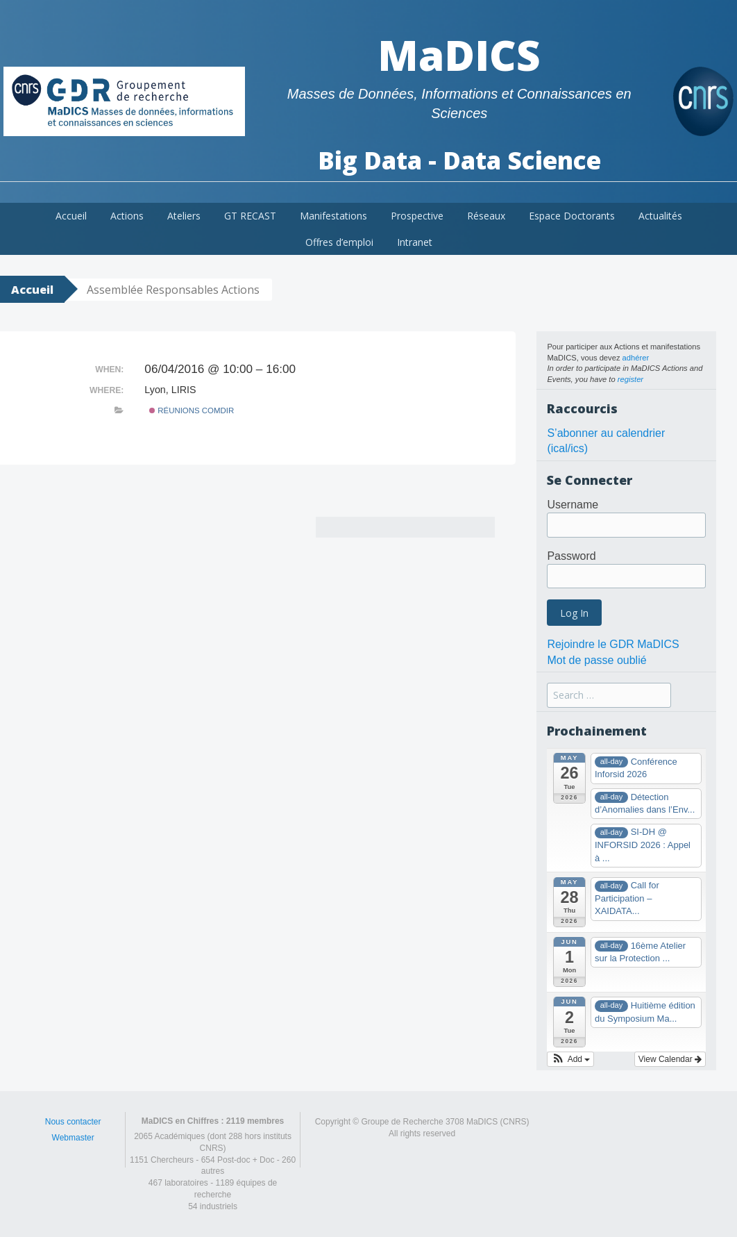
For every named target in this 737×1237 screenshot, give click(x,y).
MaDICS (459, 54)
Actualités (660, 215)
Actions (127, 215)
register (630, 379)
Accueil (71, 215)
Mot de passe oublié (596, 660)
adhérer (636, 358)
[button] (570, 1059)
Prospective (417, 215)
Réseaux (486, 215)
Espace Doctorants (572, 215)
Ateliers (184, 215)
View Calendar (670, 1059)
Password (571, 556)
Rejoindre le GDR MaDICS (613, 644)
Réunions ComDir (191, 410)
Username (572, 504)
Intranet (414, 242)
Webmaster (73, 1138)
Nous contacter (73, 1122)
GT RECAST (250, 215)
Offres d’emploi (339, 242)
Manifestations (333, 215)
